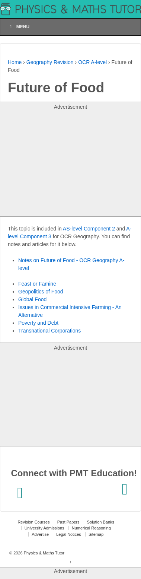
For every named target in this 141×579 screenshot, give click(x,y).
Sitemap (96, 534)
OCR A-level (92, 62)
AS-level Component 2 (89, 229)
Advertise (40, 534)
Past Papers (68, 522)
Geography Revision (50, 62)
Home (15, 62)
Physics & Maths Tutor (43, 553)
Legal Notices (68, 534)
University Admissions (44, 528)
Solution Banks (100, 522)
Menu (18, 26)
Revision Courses (33, 522)
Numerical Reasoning (91, 528)
